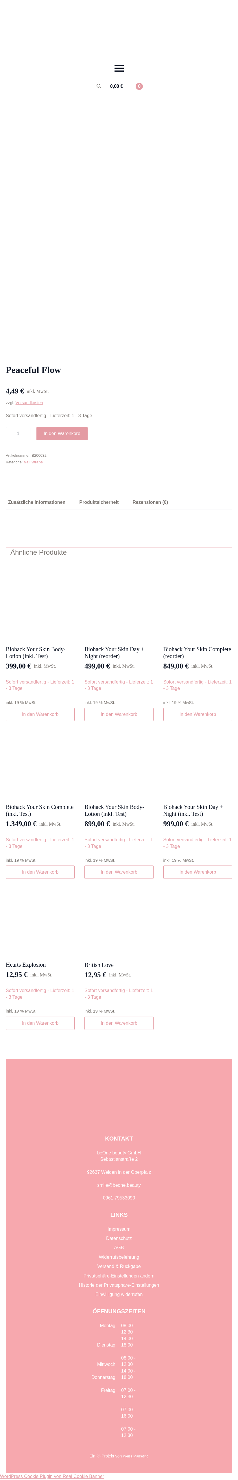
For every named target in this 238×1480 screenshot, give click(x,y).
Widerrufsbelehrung (119, 1257)
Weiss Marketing (135, 1456)
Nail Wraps (33, 462)
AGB (119, 1247)
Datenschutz (119, 1238)
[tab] (37, 502)
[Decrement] (10, 433)
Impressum (119, 1229)
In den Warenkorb (62, 433)
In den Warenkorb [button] (40, 714)
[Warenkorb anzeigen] (126, 86)
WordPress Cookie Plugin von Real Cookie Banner (52, 1476)
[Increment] (26, 433)
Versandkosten (29, 402)
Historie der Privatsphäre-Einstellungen (119, 1285)
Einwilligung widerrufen (119, 1294)
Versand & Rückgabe (119, 1266)
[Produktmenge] (18, 433)
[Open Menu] (119, 68)
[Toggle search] (98, 86)
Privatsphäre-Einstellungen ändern (119, 1275)
